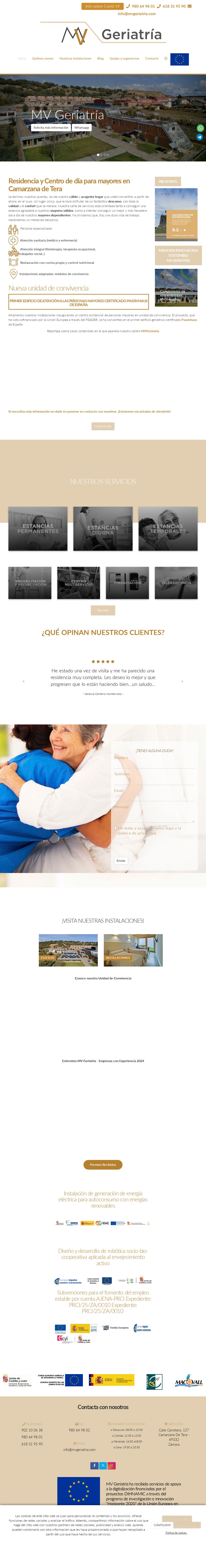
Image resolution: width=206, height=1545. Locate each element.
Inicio (22, 58)
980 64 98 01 (32, 1437)
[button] (15, 118)
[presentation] (144, 846)
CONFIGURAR (162, 1525)
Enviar (121, 860)
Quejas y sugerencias (124, 58)
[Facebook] (94, 1465)
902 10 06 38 (32, 1430)
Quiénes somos (43, 58)
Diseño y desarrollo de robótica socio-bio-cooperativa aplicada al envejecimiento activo (103, 1257)
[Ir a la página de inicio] (7, 53)
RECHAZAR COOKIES (177, 1518)
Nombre (121, 758)
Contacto (152, 58)
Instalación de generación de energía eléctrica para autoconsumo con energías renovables (103, 1199)
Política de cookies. (176, 1532)
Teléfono (122, 774)
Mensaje (121, 807)
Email (119, 790)
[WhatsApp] (166, 58)
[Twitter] (103, 1465)
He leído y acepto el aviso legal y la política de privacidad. (147, 830)
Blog (100, 58)
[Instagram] (111, 1465)
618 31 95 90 (32, 1444)
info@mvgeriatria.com (137, 13)
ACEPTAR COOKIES (187, 1525)
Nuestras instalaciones (75, 58)
